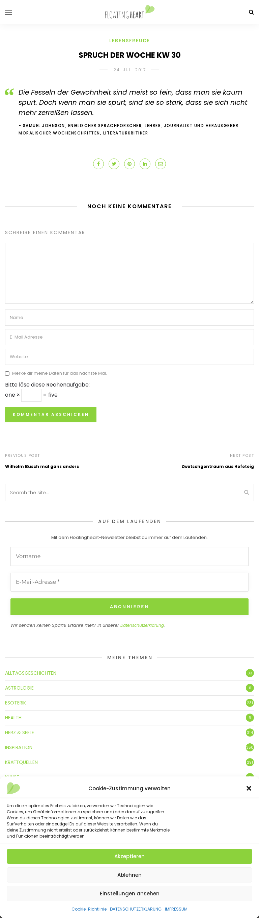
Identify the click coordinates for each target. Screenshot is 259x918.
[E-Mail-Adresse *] (129, 582)
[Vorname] (129, 556)
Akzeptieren (129, 856)
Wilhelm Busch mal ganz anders (42, 466)
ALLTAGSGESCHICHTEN (30, 673)
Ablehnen (129, 874)
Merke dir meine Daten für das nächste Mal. (59, 373)
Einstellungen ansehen (130, 893)
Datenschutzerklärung (142, 625)
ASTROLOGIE (19, 688)
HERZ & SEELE (19, 732)
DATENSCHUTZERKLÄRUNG (136, 909)
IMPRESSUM (176, 909)
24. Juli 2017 (129, 70)
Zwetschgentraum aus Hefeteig (217, 466)
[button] (249, 788)
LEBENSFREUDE (129, 40)
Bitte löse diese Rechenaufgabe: (47, 385)
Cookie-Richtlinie (89, 909)
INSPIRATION (18, 747)
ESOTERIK (15, 702)
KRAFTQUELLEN (21, 762)
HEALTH (13, 717)
